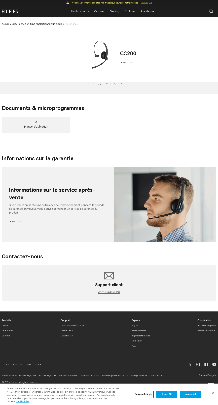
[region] (109, 394)
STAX (36, 376)
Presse (129, 358)
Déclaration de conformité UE (71, 337)
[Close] (212, 393)
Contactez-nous (64, 347)
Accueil (5, 24)
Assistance (147, 11)
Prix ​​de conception (136, 342)
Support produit (64, 342)
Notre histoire (133, 353)
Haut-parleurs (9, 342)
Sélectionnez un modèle (50, 24)
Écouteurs (7, 347)
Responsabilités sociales (139, 347)
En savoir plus (146, 3)
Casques (6, 337)
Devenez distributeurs (202, 342)
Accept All (190, 394)
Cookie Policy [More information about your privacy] (22, 401)
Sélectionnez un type (23, 24)
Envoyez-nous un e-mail (109, 303)
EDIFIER (7, 376)
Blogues (130, 337)
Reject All (166, 394)
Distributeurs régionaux (203, 337)
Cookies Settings (142, 394)
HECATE (49, 376)
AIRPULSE (22, 376)
